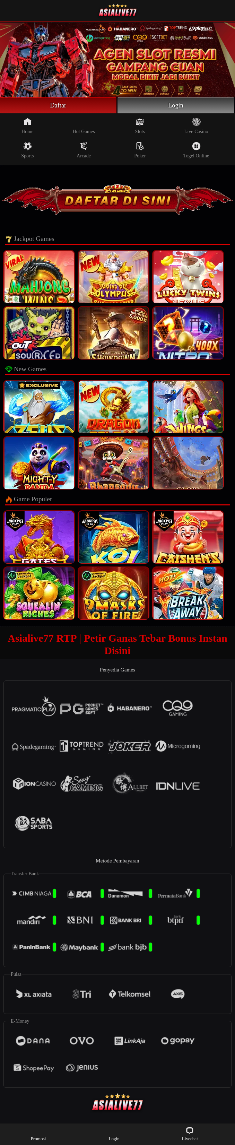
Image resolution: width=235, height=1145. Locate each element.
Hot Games (83, 126)
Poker (140, 150)
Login (175, 105)
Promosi (38, 1133)
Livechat (190, 1133)
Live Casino (196, 126)
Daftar (58, 105)
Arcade (84, 150)
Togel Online (196, 150)
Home (27, 126)
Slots (140, 126)
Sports (27, 150)
